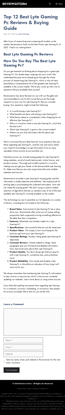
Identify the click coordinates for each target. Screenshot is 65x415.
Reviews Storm (25, 383)
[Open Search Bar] (50, 4)
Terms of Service (33, 388)
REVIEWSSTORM (14, 4)
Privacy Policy (22, 388)
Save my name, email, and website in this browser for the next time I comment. (33, 361)
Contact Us (44, 388)
